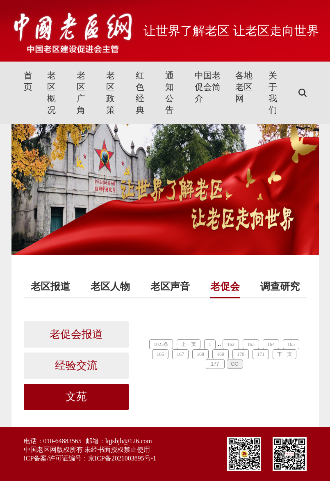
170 (240, 354)
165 (291, 344)
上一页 (188, 344)
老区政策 (110, 93)
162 (230, 344)
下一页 (284, 354)
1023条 (161, 344)
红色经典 (140, 93)
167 (180, 354)
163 (251, 344)
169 (220, 354)
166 (160, 354)
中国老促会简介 (208, 87)
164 (271, 344)
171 (260, 354)
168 (200, 354)
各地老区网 (244, 87)
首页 (28, 81)
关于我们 (273, 93)
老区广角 (81, 93)
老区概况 (51, 93)
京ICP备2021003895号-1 (122, 458)
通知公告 (169, 93)
